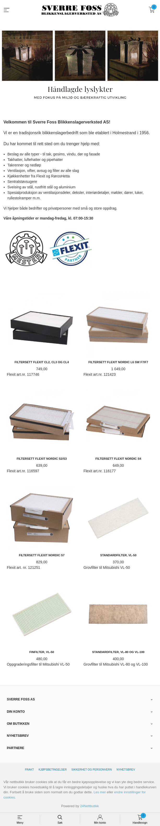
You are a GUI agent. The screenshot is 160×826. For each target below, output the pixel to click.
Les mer (100, 792)
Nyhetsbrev (125, 769)
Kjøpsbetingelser (53, 769)
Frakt (29, 769)
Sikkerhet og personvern (92, 769)
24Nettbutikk (89, 806)
